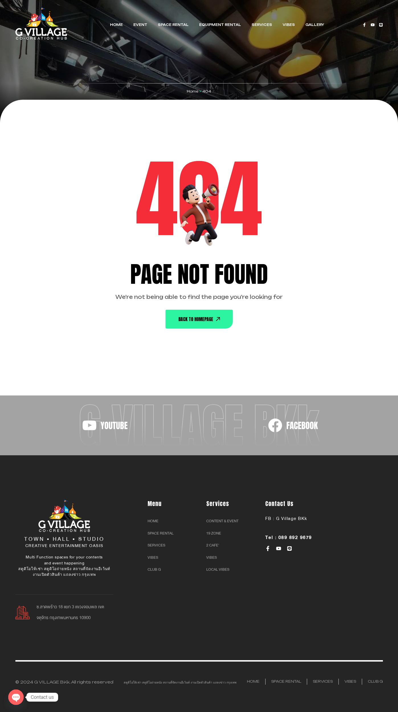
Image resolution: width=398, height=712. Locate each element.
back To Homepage (199, 319)
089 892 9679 (295, 537)
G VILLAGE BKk (52, 682)
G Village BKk (291, 518)
